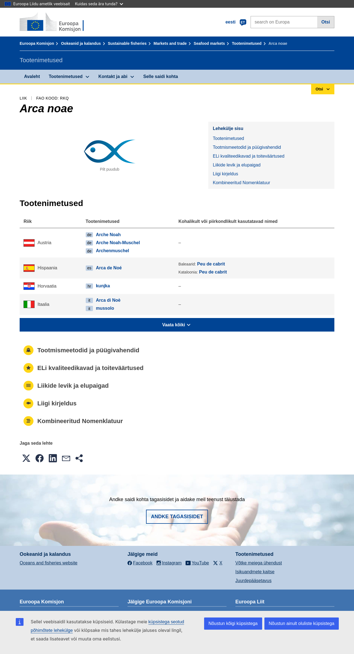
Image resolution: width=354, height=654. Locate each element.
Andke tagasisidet (177, 516)
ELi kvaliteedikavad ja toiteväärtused (248, 156)
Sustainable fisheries (127, 43)
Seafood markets (209, 43)
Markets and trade (170, 43)
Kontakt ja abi (112, 76)
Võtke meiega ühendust (258, 563)
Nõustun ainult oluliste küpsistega (301, 623)
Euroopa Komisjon (37, 43)
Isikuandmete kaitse (254, 571)
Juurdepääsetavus (253, 580)
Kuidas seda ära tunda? (99, 3)
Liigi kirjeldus (225, 173)
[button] (26, 458)
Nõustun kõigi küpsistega (233, 623)
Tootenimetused (246, 43)
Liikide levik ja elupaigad (237, 165)
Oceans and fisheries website (48, 563)
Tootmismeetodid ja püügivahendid (247, 147)
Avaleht (32, 76)
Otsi (325, 22)
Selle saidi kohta (160, 76)
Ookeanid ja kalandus (81, 43)
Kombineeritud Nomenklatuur (241, 182)
